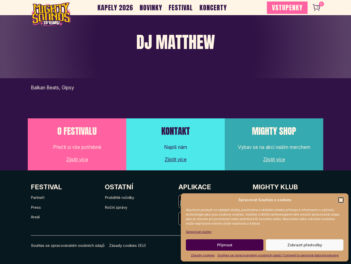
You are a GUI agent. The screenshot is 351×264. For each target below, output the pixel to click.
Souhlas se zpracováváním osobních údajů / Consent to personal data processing (278, 255)
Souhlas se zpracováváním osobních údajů (68, 245)
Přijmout (224, 245)
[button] (340, 199)
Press (36, 207)
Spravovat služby (199, 232)
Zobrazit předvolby (304, 245)
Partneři (37, 197)
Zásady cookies (203, 255)
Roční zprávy (116, 207)
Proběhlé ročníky (119, 197)
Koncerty (213, 8)
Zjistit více (77, 160)
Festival (181, 8)
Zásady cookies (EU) (127, 245)
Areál (35, 217)
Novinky (151, 8)
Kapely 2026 (115, 8)
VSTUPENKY (287, 8)
